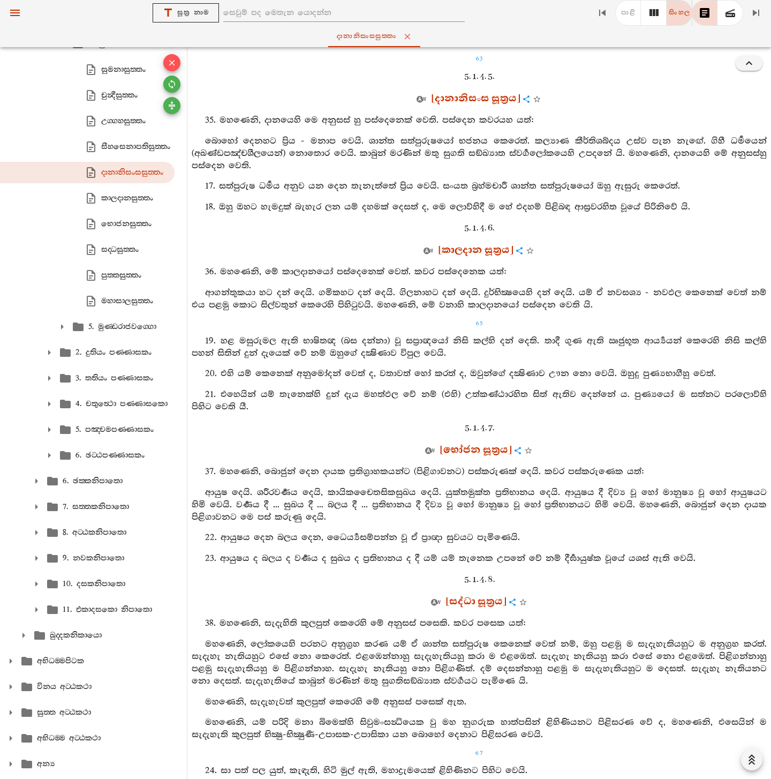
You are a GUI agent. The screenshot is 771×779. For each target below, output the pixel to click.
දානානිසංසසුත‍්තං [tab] (387, 36)
